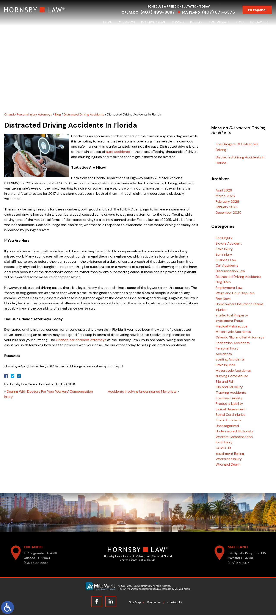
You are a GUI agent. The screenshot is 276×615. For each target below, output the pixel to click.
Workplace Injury (229, 459)
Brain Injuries (225, 365)
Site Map (135, 602)
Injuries (221, 309)
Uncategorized (227, 426)
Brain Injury (224, 249)
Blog (240, 22)
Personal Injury (227, 348)
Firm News (223, 298)
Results (196, 22)
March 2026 (225, 196)
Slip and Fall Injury (229, 387)
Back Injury (224, 238)
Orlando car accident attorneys (81, 340)
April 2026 (224, 190)
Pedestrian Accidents (233, 343)
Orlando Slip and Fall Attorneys (240, 337)
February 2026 (227, 201)
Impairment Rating (230, 453)
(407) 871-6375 (218, 12)
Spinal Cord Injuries (230, 414)
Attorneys (126, 22)
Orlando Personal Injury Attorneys (28, 114)
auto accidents (118, 151)
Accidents (224, 354)
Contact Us (259, 22)
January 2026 (227, 207)
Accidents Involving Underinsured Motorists (142, 391)
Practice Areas (153, 22)
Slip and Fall (225, 381)
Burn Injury (224, 254)
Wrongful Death (228, 464)
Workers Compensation (234, 437)
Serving (177, 22)
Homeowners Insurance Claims (239, 304)
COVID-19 (223, 448)
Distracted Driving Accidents (84, 114)
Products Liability (229, 403)
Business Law (226, 260)
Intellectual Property (232, 315)
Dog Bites (223, 282)
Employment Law (229, 287)
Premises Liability (229, 398)
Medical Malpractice (231, 326)
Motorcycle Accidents (233, 331)
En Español (257, 10)
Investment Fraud (229, 320)
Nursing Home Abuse (232, 376)
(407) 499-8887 (158, 12)
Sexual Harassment (231, 409)
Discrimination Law (230, 271)
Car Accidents (227, 265)
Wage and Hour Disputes (235, 293)
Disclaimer (154, 602)
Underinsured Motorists (234, 431)
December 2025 (228, 212)
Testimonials (219, 22)
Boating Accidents (230, 359)
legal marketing (150, 589)
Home (107, 22)
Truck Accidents (229, 420)
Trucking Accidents (231, 392)
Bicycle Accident (229, 243)
